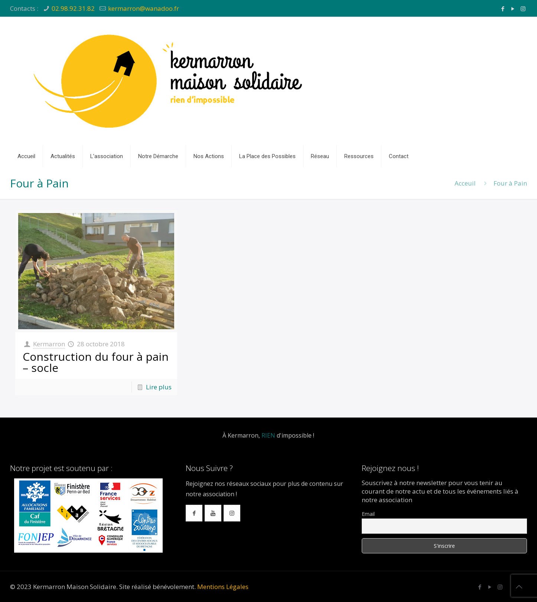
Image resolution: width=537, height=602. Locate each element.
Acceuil (465, 183)
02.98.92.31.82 (73, 8)
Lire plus (159, 387)
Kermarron (49, 344)
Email (368, 513)
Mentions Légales (222, 586)
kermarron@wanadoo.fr (143, 8)
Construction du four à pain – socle (96, 362)
